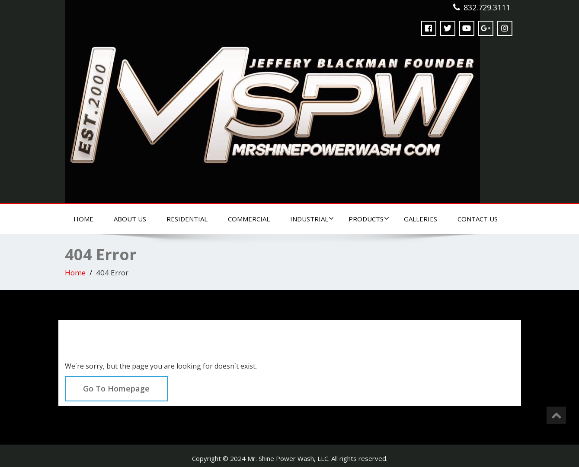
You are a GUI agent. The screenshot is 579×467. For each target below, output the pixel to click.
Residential (187, 219)
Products (369, 219)
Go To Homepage (116, 388)
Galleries (420, 219)
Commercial (249, 219)
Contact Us (477, 219)
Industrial (312, 219)
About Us (130, 219)
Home (83, 219)
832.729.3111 (487, 7)
